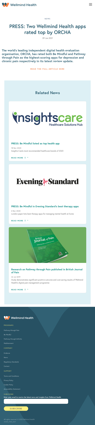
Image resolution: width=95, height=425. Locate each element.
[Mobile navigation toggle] (90, 4)
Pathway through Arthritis (13, 339)
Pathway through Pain (11, 330)
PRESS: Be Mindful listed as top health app (35, 143)
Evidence (7, 353)
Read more (19, 158)
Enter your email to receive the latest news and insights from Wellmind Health (32, 397)
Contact (6, 366)
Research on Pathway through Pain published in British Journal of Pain (47, 271)
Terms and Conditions (11, 376)
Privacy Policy (8, 380)
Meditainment (8, 343)
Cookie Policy (8, 385)
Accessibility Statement (12, 389)
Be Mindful (7, 335)
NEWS (47, 19)
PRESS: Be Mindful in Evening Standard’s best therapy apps (45, 206)
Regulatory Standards (11, 362)
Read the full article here (47, 69)
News (6, 357)
